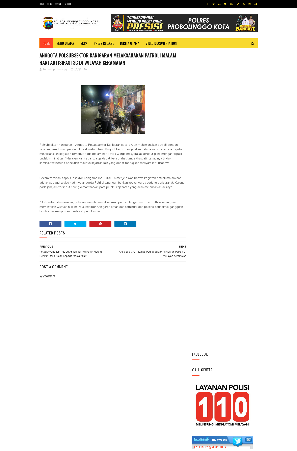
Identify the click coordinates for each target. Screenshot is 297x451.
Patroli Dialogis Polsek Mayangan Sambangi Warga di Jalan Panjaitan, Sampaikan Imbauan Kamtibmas (223, 255)
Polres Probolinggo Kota (89, 445)
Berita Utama (129, 43)
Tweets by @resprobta (210, 155)
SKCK (49, 3)
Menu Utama (65, 43)
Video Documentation (161, 43)
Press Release (104, 43)
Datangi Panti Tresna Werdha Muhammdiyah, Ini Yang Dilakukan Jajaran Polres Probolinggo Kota (234, 182)
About (68, 3)
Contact (58, 3)
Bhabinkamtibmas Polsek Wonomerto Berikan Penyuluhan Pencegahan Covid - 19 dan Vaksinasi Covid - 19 (222, 206)
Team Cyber (56, 445)
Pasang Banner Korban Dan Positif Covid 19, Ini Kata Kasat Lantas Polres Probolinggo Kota (234, 231)
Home (41, 3)
